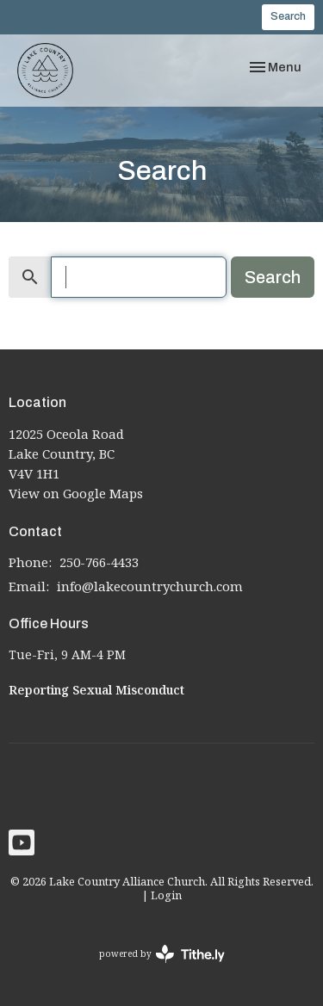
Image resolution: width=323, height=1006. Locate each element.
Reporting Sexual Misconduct (96, 690)
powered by (162, 954)
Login (166, 895)
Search (288, 16)
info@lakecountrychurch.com (150, 586)
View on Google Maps (76, 493)
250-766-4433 (99, 562)
